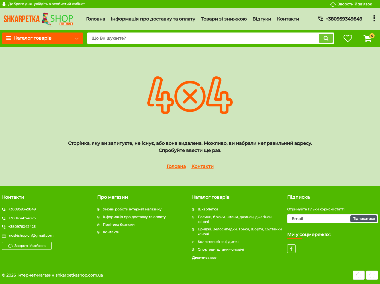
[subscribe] (332, 218)
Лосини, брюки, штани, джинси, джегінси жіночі (234, 219)
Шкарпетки (208, 209)
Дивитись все (204, 257)
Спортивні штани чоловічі (221, 249)
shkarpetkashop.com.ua (79, 275)
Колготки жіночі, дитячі (218, 242)
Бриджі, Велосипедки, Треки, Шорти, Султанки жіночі (240, 231)
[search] (210, 38)
